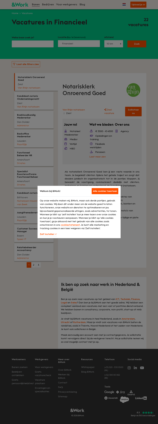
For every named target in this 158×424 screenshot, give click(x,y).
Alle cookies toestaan (105, 191)
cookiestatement (70, 225)
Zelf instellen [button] (48, 234)
